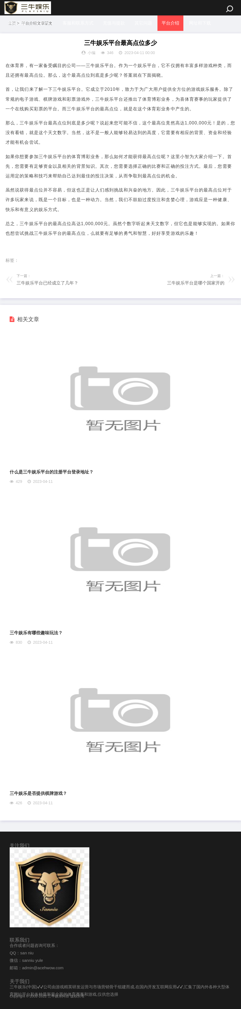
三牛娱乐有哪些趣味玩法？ (36, 632)
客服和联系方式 (78, 23)
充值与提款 (114, 23)
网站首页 (17, 23)
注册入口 (44, 23)
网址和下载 (200, 23)
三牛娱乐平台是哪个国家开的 (195, 283)
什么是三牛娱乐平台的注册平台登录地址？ (51, 472)
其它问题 (143, 23)
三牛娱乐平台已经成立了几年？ (47, 283)
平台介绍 (170, 23)
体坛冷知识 (19, 38)
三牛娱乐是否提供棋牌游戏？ (38, 793)
